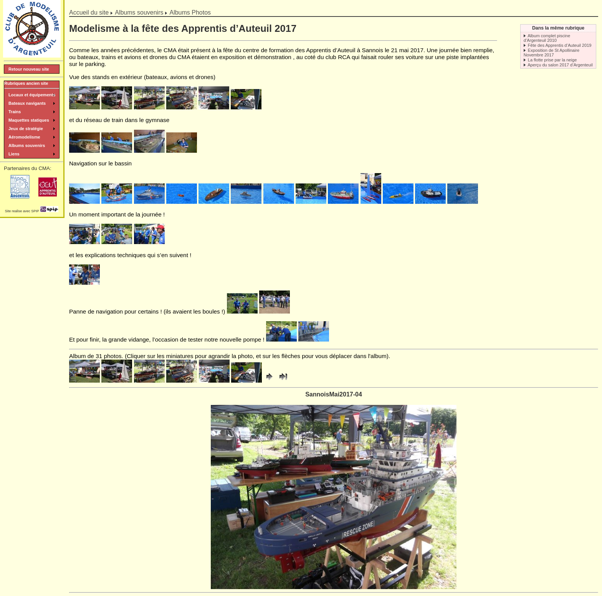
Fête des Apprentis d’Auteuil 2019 (560, 45)
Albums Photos (190, 12)
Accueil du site (89, 12)
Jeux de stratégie (25, 128)
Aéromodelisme (24, 137)
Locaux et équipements (31, 94)
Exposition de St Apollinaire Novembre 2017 (551, 52)
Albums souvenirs (139, 12)
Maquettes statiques (28, 120)
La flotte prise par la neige (552, 60)
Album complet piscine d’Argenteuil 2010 (547, 38)
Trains (14, 111)
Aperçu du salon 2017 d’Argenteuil (560, 65)
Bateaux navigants (27, 103)
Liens (14, 154)
